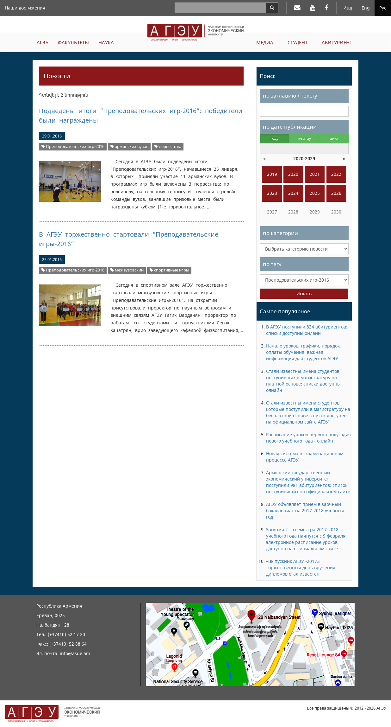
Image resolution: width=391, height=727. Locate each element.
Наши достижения (25, 8)
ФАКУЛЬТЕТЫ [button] (73, 42)
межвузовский (127, 270)
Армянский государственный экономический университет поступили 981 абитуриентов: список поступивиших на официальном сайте (308, 481)
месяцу (304, 138)
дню (334, 138)
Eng (366, 8)
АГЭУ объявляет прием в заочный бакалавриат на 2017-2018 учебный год (305, 510)
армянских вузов (129, 146)
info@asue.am (75, 653)
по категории (280, 233)
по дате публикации (290, 126)
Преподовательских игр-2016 (72, 146)
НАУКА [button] (106, 42)
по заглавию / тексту (290, 95)
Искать (304, 293)
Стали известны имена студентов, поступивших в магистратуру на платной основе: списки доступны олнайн (303, 380)
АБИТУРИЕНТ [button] (337, 42)
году (274, 138)
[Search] (272, 8)
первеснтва (167, 146)
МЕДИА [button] (264, 42)
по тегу (272, 264)
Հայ (348, 8)
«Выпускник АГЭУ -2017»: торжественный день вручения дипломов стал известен (300, 567)
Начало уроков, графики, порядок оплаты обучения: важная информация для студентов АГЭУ (303, 352)
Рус (382, 8)
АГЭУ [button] (42, 42)
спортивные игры (169, 270)
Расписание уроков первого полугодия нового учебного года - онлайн (308, 437)
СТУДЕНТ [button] (297, 42)
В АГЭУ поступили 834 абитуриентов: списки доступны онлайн (306, 330)
